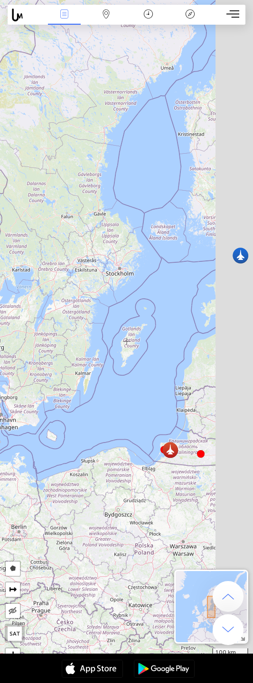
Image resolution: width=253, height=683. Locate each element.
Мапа (106, 15)
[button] (201, 454)
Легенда (190, 15)
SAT (14, 633)
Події (64, 15)
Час (148, 15)
